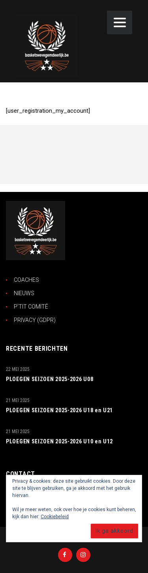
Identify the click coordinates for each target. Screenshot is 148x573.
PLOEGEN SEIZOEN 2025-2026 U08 (49, 379)
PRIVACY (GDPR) (35, 320)
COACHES (26, 280)
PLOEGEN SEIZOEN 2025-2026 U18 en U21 (59, 410)
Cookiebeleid (55, 516)
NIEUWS (24, 293)
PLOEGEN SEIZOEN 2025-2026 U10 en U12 (59, 441)
